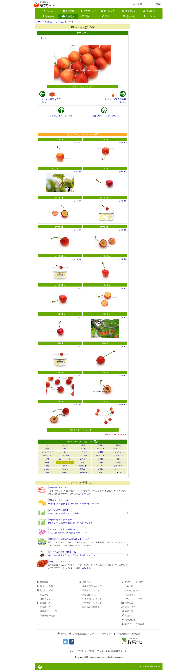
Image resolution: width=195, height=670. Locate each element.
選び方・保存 (88, 11)
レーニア (118, 473)
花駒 (47, 466)
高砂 (118, 459)
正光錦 (82, 459)
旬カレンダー (109, 11)
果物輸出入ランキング (93, 590)
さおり (64, 452)
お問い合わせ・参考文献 (126, 634)
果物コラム (89, 16)
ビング (64, 466)
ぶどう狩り (130, 595)
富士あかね (83, 466)
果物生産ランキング (92, 586)
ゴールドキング (47, 452)
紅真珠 (100, 469)
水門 (47, 459)
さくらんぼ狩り (132, 590)
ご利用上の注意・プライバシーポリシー (90, 634)
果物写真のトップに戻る (104, 116)
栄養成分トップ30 (48, 611)
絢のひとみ (100, 455)
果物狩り (48, 16)
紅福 (47, 449)
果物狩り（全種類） (132, 582)
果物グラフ (45, 599)
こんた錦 (82, 449)
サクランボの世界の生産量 (60, 520)
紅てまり (118, 469)
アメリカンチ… (47, 445)
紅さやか (65, 469)
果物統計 (149, 11)
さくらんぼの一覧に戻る (61, 116)
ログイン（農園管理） (133, 624)
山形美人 (65, 473)
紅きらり (47, 469)
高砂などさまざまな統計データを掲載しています (67, 513)
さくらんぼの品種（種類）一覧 (62, 552)
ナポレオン (43, 102)
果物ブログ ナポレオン (59, 561)
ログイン (149, 16)
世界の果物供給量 (91, 607)
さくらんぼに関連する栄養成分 (62, 529)
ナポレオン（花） (60, 168)
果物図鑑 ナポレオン (58, 487)
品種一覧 (129, 16)
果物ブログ (109, 16)
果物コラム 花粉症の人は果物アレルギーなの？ (70, 539)
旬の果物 (44, 595)
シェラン (118, 452)
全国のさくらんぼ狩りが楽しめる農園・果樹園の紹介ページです (73, 504)
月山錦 (82, 445)
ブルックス (118, 466)
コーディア (100, 449)
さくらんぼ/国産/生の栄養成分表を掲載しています (68, 533)
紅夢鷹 (47, 473)
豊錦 (100, 473)
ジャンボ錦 (65, 455)
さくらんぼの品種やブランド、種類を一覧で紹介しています (72, 555)
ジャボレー (47, 455)
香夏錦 (100, 445)
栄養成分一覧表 (47, 615)
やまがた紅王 (82, 473)
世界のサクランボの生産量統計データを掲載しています (70, 523)
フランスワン (100, 466)
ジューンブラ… (118, 455)
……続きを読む (84, 494)
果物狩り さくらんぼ (58, 500)
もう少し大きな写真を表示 (82, 86)
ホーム (48, 11)
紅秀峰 (82, 469)
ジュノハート (82, 455)
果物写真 (68, 16)
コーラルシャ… (118, 449)
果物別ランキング (91, 595)
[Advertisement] (82, 126)
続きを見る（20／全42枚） (94, 430)
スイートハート (65, 459)
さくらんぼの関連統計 (58, 510)
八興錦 (100, 462)
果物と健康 (128, 620)
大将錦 (100, 459)
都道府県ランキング (92, 599)
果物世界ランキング (92, 603)
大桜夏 (47, 462)
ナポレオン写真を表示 (50, 99)
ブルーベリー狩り (133, 599)
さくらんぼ (61, 21)
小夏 (64, 449)
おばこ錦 (65, 445)
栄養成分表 (129, 11)
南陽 (82, 462)
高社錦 (118, 445)
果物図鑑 (68, 11)
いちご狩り (130, 586)
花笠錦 (118, 462)
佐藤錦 (100, 452)
